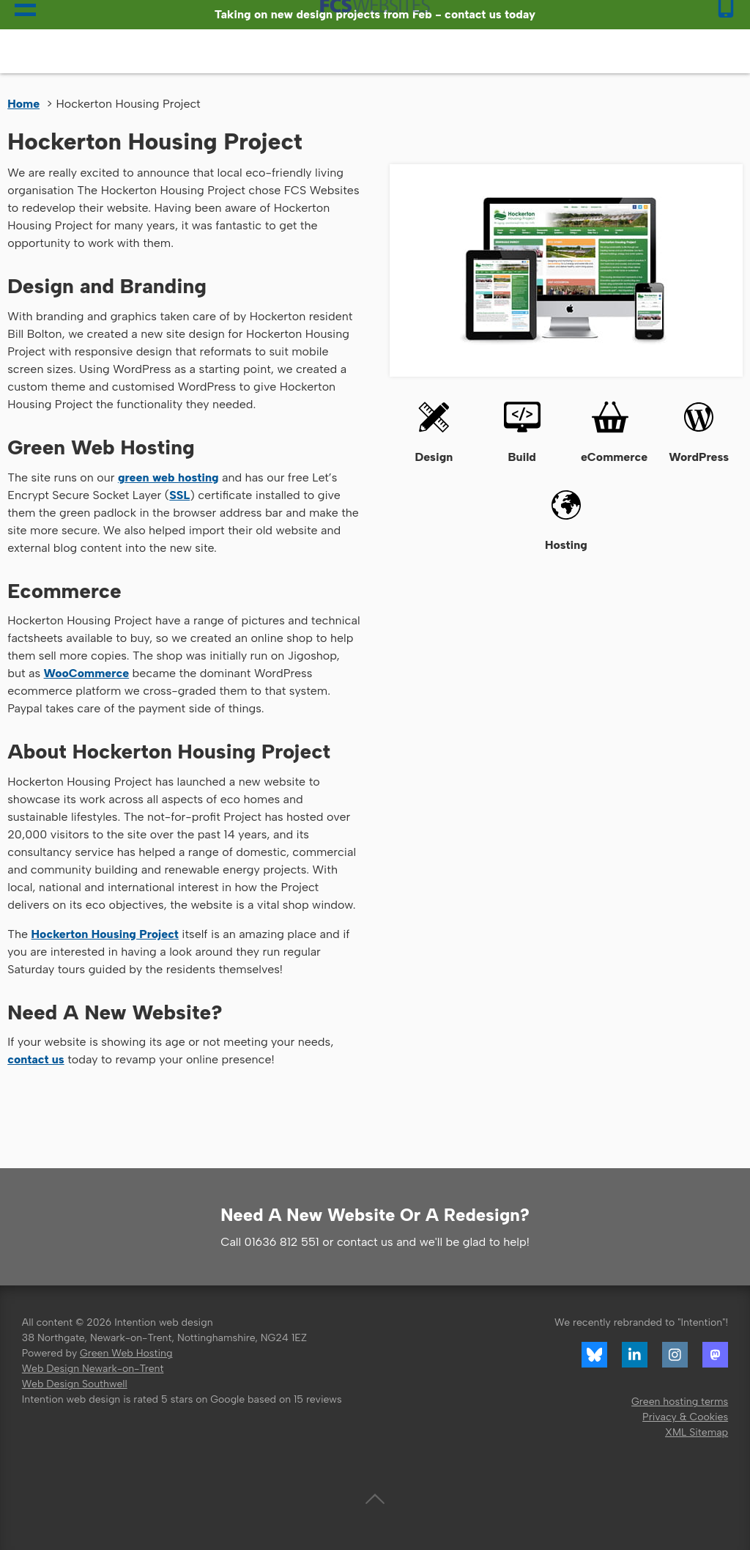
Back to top (375, 1499)
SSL (179, 495)
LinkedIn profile (634, 1355)
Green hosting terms (679, 1401)
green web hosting (168, 477)
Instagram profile (675, 1355)
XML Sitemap (696, 1432)
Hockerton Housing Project (105, 934)
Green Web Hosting (126, 1353)
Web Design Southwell (74, 1384)
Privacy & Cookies (685, 1417)
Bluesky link (595, 1355)
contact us (35, 1059)
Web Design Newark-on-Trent (93, 1368)
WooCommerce (87, 673)
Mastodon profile (715, 1355)
